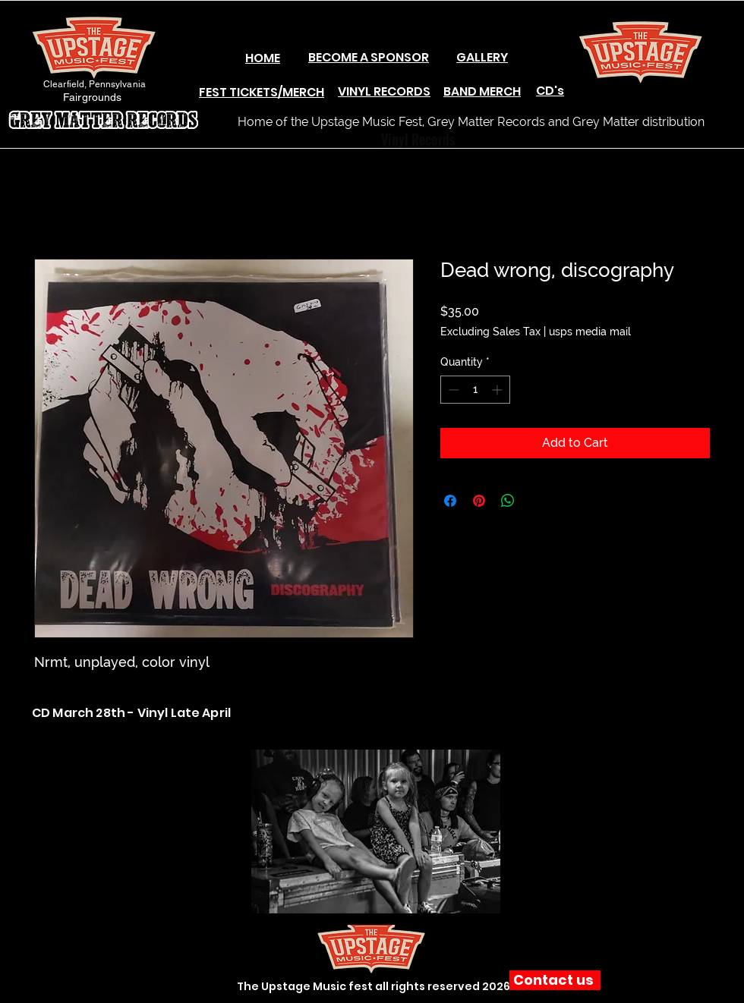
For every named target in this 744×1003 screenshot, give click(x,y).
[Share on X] (537, 501)
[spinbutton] (475, 389)
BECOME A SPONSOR (368, 57)
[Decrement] (452, 389)
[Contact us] (555, 980)
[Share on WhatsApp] (508, 501)
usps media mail (590, 331)
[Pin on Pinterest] (479, 501)
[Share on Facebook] (450, 501)
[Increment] (498, 389)
